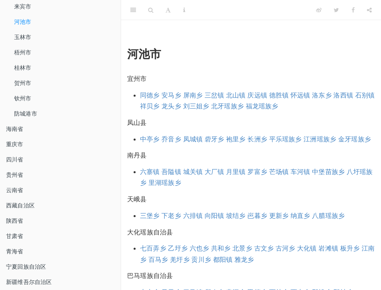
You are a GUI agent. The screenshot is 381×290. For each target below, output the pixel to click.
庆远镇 (257, 95)
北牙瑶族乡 (227, 106)
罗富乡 (257, 171)
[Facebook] (353, 10)
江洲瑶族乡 (320, 139)
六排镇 (193, 215)
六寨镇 (150, 171)
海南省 (14, 129)
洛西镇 (343, 95)
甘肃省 (14, 236)
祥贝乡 (150, 106)
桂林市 (22, 67)
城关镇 (193, 171)
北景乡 (242, 248)
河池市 (22, 22)
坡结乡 (236, 215)
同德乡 (150, 95)
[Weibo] (319, 10)
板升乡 (350, 248)
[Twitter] (336, 10)
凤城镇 (193, 139)
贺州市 (22, 83)
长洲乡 (257, 139)
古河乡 (285, 248)
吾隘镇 (171, 171)
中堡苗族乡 (328, 171)
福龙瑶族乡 (262, 106)
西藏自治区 (20, 205)
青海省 (14, 251)
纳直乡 (300, 215)
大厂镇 (214, 171)
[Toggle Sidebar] (133, 10)
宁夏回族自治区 (26, 266)
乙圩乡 (178, 248)
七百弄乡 (153, 248)
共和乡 (221, 248)
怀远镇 (300, 95)
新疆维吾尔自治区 (29, 282)
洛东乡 (322, 95)
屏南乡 (193, 95)
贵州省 (14, 175)
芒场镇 (279, 171)
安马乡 (171, 95)
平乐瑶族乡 (285, 139)
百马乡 (158, 259)
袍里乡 (236, 139)
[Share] (369, 10)
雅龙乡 (244, 259)
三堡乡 (150, 215)
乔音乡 (171, 139)
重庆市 (14, 144)
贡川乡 (201, 259)
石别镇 (365, 95)
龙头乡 (171, 106)
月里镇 (236, 171)
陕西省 (14, 221)
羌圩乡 (180, 259)
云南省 (14, 190)
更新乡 (279, 215)
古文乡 (264, 248)
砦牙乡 (214, 139)
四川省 (14, 159)
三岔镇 (214, 95)
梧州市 (22, 52)
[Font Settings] (168, 10)
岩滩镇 (328, 248)
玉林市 (22, 37)
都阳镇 (223, 259)
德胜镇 (279, 95)
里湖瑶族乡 (165, 182)
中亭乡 (150, 139)
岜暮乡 (257, 215)
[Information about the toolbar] (184, 10)
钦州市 (22, 98)
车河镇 (300, 171)
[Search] (150, 10)
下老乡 (171, 215)
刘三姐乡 (196, 106)
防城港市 (25, 113)
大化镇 (307, 248)
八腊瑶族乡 (328, 215)
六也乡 (199, 248)
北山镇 (236, 95)
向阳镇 (214, 215)
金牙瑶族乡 (354, 139)
